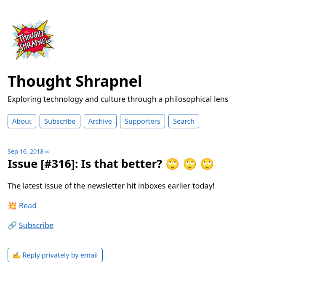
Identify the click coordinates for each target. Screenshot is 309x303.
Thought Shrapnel (75, 81)
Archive (100, 121)
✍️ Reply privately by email (55, 255)
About (22, 121)
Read (28, 205)
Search (183, 121)
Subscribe (59, 121)
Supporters (142, 121)
